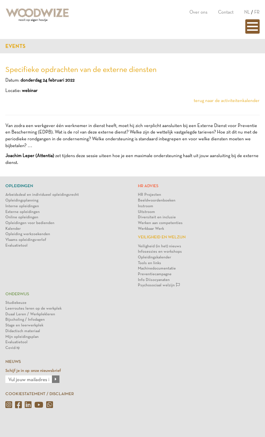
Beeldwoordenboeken (156, 200)
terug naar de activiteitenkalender (227, 100)
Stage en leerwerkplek (24, 325)
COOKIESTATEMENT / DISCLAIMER (39, 393)
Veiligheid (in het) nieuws (159, 246)
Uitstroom (146, 211)
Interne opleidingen (22, 206)
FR (257, 12)
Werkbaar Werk (151, 228)
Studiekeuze (15, 302)
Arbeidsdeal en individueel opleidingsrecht (42, 194)
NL (247, 12)
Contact (225, 12)
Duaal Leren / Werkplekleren (30, 314)
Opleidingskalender (154, 257)
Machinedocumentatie (157, 268)
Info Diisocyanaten (154, 279)
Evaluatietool (16, 245)
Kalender (13, 228)
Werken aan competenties (160, 222)
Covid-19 (12, 347)
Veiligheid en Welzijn (162, 236)
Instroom (145, 206)
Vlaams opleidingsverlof (25, 239)
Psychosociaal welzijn (159, 285)
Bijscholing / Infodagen (25, 319)
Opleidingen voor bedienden (29, 222)
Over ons (198, 12)
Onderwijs (17, 293)
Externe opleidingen (22, 211)
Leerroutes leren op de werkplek (33, 308)
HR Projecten (149, 194)
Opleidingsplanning (21, 200)
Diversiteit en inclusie (157, 217)
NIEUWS (13, 361)
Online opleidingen (21, 217)
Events (15, 46)
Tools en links (149, 263)
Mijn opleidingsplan (22, 336)
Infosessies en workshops (160, 251)
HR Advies (148, 185)
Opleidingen (19, 185)
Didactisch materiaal (22, 331)
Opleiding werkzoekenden (27, 234)
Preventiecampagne (155, 274)
